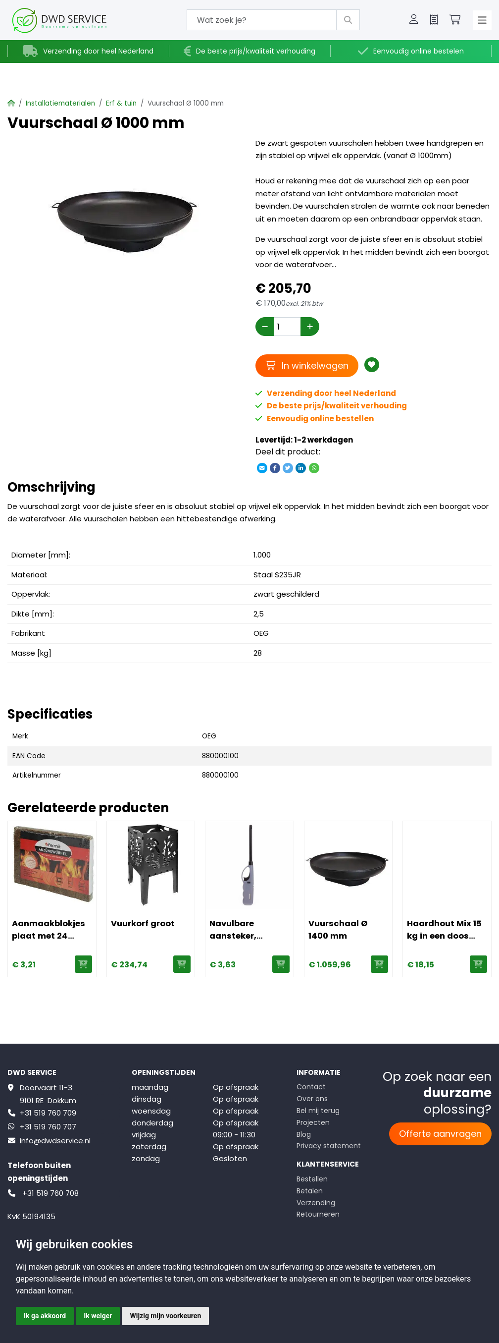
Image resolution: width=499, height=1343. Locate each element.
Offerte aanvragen (440, 1133)
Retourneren (318, 1214)
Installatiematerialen (60, 103)
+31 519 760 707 (48, 1126)
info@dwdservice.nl (55, 1140)
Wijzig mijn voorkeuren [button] (165, 1316)
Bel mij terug (318, 1111)
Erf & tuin (121, 103)
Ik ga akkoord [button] (45, 1316)
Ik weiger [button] (98, 1316)
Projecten (313, 1122)
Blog (304, 1134)
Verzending (316, 1203)
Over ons (312, 1099)
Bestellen (312, 1179)
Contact (311, 1087)
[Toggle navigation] (482, 20)
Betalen (310, 1191)
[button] (413, 20)
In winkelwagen (307, 365)
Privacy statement (329, 1146)
